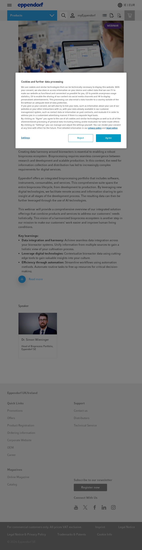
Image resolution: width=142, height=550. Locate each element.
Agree (108, 138)
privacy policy (95, 128)
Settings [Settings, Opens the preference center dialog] (25, 137)
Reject (80, 138)
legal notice (111, 128)
